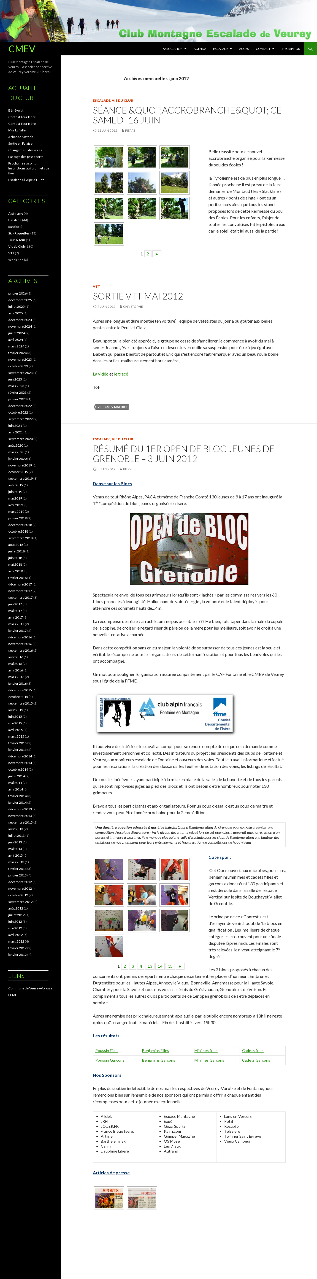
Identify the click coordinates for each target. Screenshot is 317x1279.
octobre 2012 (18, 895)
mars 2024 (16, 346)
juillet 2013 (16, 835)
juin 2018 (15, 558)
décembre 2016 (20, 637)
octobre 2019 (18, 472)
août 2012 (15, 908)
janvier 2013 (17, 875)
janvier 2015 (17, 750)
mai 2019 (15, 498)
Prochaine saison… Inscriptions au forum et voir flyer (29, 168)
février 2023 (17, 392)
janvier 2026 (17, 293)
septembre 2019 (20, 478)
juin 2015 (15, 716)
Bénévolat (15, 110)
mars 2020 (16, 452)
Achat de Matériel (21, 137)
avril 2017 (15, 617)
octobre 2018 (18, 531)
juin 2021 (15, 425)
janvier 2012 (17, 954)
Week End (15, 260)
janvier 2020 (17, 459)
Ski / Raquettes (19, 233)
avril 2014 (15, 789)
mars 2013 (16, 862)
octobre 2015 (18, 697)
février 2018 (17, 578)
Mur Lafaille (17, 130)
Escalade (220, 48)
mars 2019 (16, 511)
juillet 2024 (16, 333)
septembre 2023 (20, 373)
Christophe (133, 306)
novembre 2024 (20, 326)
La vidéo (101, 373)
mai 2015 (15, 723)
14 (160, 966)
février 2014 (17, 796)
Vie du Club (122, 100)
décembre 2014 (20, 756)
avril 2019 (15, 505)
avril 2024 (15, 340)
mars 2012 (16, 941)
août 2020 (15, 445)
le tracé (121, 373)
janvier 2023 (17, 399)
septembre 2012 (20, 902)
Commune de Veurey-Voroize (30, 988)
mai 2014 (15, 783)
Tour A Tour (16, 240)
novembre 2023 (20, 359)
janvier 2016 (17, 683)
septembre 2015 (20, 703)
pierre (130, 130)
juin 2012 (15, 921)
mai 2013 (15, 849)
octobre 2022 (18, 412)
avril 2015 (15, 730)
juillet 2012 (16, 915)
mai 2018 (15, 564)
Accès (244, 48)
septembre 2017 (20, 597)
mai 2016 (15, 664)
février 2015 (17, 743)
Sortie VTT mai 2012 (138, 295)
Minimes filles (206, 1050)
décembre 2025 (20, 300)
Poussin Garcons (109, 1060)
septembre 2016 (20, 650)
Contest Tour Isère (22, 117)
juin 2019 (15, 492)
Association (173, 48)
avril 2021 (15, 432)
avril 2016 (15, 670)
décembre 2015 (20, 690)
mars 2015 (16, 736)
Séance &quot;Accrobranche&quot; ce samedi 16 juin (187, 114)
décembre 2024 (20, 320)
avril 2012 (15, 935)
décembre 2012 (20, 882)
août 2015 (15, 710)
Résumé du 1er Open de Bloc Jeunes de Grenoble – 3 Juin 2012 (184, 453)
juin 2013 (15, 842)
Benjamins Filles (155, 1050)
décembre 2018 (20, 525)
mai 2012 (15, 928)
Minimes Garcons (209, 1060)
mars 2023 (16, 386)
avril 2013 (15, 855)
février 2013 (17, 869)
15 (170, 966)
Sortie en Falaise (20, 143)
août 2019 (15, 485)
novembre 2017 (20, 591)
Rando (13, 227)
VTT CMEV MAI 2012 (112, 407)
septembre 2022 (20, 419)
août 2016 (15, 657)
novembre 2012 (20, 888)
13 (150, 966)
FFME (12, 995)
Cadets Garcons (256, 1060)
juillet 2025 (16, 306)
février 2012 (17, 948)
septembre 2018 (20, 538)
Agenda (200, 48)
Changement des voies (25, 150)
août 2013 (15, 829)
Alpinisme (15, 213)
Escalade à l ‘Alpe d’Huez (26, 180)
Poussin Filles (106, 1050)
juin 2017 (15, 604)
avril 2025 (15, 313)
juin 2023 (15, 379)
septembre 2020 (20, 439)
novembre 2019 (20, 465)
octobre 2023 (18, 366)
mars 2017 (16, 624)
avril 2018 (15, 571)
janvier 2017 (17, 630)
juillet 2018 (16, 551)
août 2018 (15, 545)
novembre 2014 (20, 763)
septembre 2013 (20, 822)
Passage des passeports (25, 157)
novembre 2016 (20, 644)
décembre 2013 (20, 809)
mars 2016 (16, 677)
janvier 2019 (17, 518)
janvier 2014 (17, 802)
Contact (263, 48)
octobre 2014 (18, 769)
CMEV (21, 48)
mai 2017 (15, 611)
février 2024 (17, 353)
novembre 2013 (20, 816)
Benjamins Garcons (158, 1060)
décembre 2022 (20, 406)
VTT (96, 286)
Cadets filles (253, 1050)
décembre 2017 (20, 584)
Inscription (290, 48)
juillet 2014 (16, 776)
